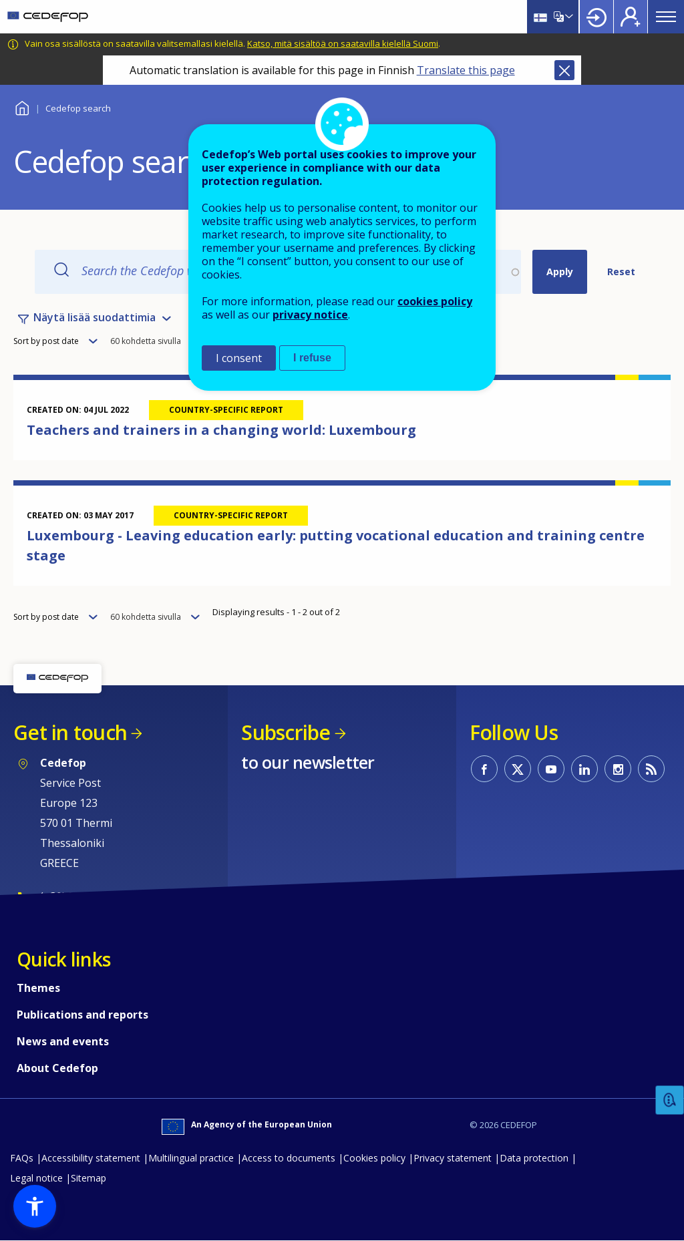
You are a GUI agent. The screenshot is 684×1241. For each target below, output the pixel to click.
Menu (666, 16)
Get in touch (70, 732)
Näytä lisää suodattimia (94, 317)
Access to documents (288, 1157)
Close (564, 70)
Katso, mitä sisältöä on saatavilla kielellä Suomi (342, 43)
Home (21, 106)
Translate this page (466, 70)
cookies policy (434, 301)
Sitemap (88, 1178)
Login (596, 16)
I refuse (312, 357)
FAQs (21, 1157)
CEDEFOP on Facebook (484, 768)
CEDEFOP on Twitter (517, 768)
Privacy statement (452, 1157)
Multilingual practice (191, 1157)
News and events (63, 1041)
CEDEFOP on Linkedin (584, 768)
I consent (239, 358)
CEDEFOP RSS (651, 768)
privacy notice (310, 314)
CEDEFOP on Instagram (618, 768)
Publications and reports (82, 1014)
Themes (38, 988)
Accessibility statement (90, 1157)
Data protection (534, 1157)
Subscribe (285, 732)
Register (630, 16)
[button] (34, 1206)
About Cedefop (57, 1068)
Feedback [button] (670, 1100)
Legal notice (36, 1178)
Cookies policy (374, 1157)
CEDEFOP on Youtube (551, 768)
